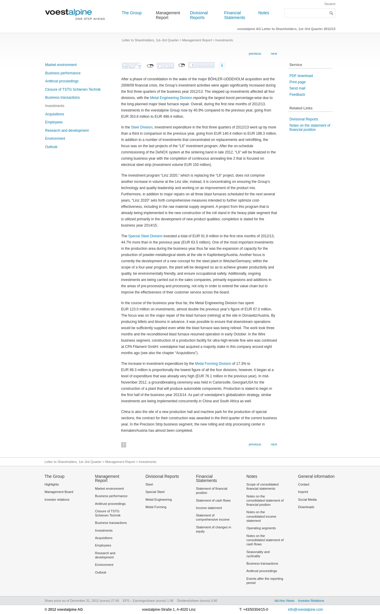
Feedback (297, 94)
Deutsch (329, 4)
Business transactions (62, 97)
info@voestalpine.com (305, 609)
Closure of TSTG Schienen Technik (73, 89)
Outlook (51, 147)
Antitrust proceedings (62, 81)
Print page (297, 82)
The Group (132, 12)
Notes (263, 12)
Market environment (61, 65)
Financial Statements (234, 15)
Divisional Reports (199, 15)
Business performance (62, 73)
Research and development (67, 130)
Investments (54, 106)
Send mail (297, 88)
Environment (55, 138)
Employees (54, 122)
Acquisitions (54, 114)
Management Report (168, 15)
